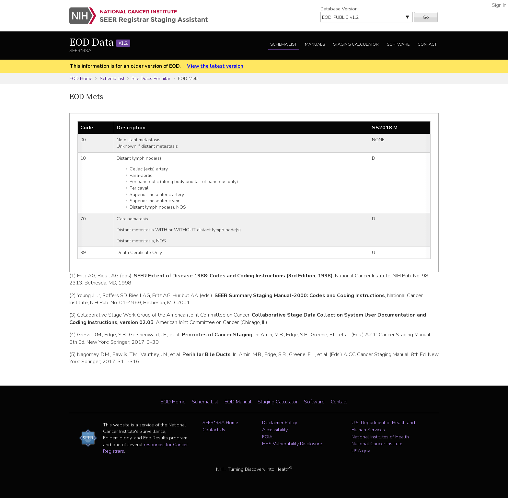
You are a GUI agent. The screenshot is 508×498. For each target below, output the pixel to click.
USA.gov (361, 450)
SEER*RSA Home (220, 422)
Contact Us (213, 429)
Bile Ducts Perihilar (151, 78)
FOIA (267, 437)
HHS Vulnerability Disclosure (292, 443)
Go (426, 17)
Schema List (283, 44)
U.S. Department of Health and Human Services (383, 426)
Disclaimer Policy (279, 422)
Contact (427, 44)
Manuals (315, 44)
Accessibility (275, 429)
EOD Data (99, 42)
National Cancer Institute (377, 443)
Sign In (499, 5)
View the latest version (215, 66)
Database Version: (339, 9)
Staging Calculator (356, 44)
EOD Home (80, 78)
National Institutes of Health (380, 437)
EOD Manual (238, 402)
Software (398, 44)
